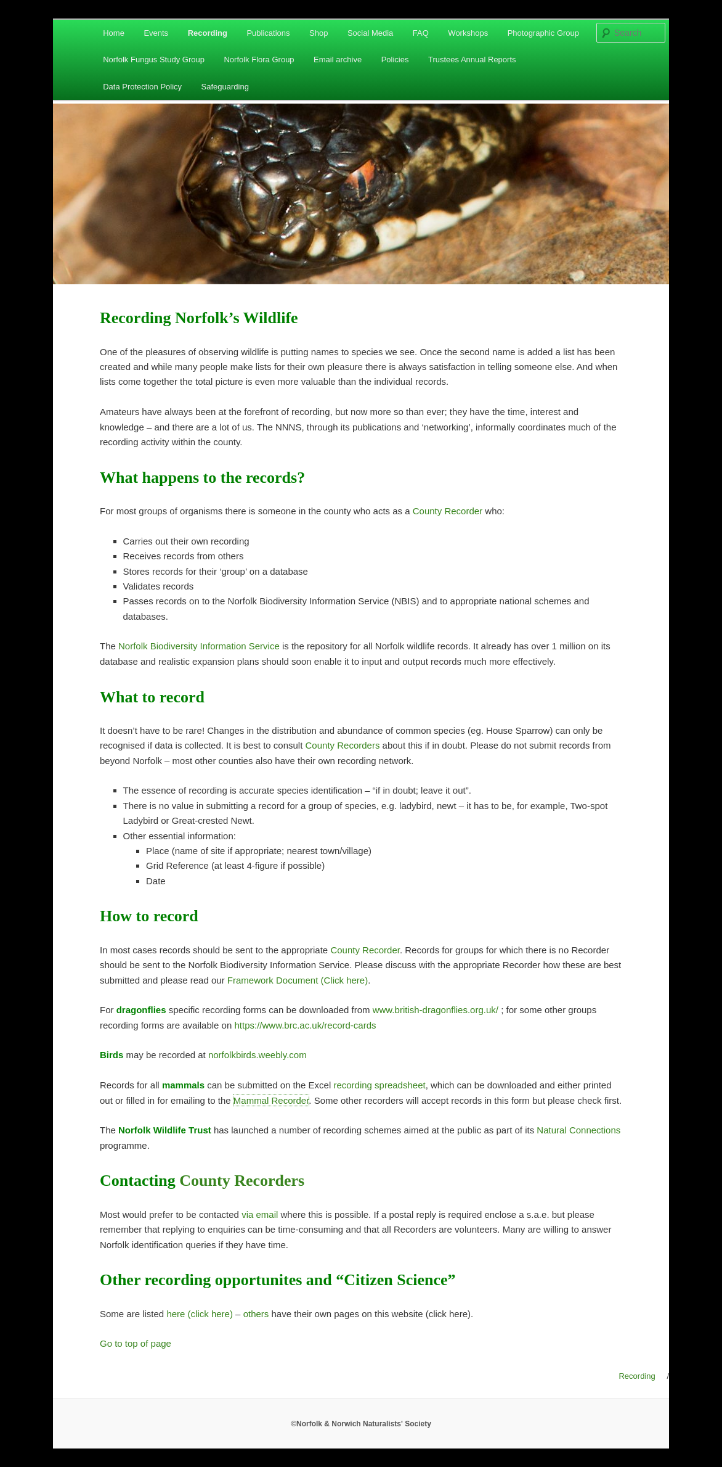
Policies (395, 59)
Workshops (468, 33)
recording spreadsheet (379, 1085)
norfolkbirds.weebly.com (257, 1055)
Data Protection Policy (142, 86)
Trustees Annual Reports (472, 59)
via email (259, 1214)
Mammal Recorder (271, 1100)
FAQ (421, 33)
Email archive (338, 59)
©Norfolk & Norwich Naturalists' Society (361, 1424)
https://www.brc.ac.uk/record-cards (305, 1025)
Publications (268, 33)
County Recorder (447, 511)
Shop (318, 33)
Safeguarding (225, 86)
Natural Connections (578, 1130)
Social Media (370, 33)
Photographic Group (543, 33)
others (256, 1314)
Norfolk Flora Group (259, 59)
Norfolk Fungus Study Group (154, 59)
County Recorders (343, 745)
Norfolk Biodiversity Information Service (199, 646)
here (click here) (199, 1314)
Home (113, 33)
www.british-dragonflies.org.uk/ (435, 1010)
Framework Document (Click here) (297, 980)
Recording (207, 33)
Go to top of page (135, 1343)
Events (156, 33)
